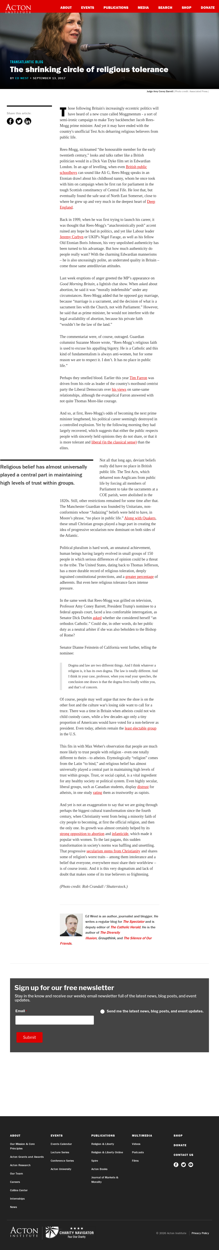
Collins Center (19, 1190)
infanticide (120, 834)
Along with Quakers (139, 518)
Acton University (61, 1169)
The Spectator (133, 921)
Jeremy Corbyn (71, 237)
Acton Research (20, 1165)
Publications (116, 7)
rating (97, 792)
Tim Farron (138, 378)
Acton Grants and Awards (27, 1157)
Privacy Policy (200, 1233)
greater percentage (139, 576)
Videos (136, 1144)
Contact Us (184, 1155)
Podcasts (138, 1152)
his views (119, 389)
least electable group (140, 728)
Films (135, 1161)
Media (143, 7)
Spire (94, 1161)
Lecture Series (60, 1152)
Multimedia (142, 1135)
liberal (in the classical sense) (114, 442)
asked (97, 618)
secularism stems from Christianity (113, 851)
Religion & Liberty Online (107, 1152)
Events (87, 7)
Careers (15, 1182)
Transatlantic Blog (26, 62)
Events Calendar (61, 1144)
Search (165, 7)
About (66, 7)
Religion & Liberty (102, 1144)
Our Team (16, 1173)
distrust (143, 787)
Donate (208, 7)
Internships (17, 1198)
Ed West (22, 78)
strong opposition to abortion (82, 834)
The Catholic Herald (125, 927)
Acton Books (99, 1169)
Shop (186, 7)
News (13, 1207)
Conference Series (62, 1161)
